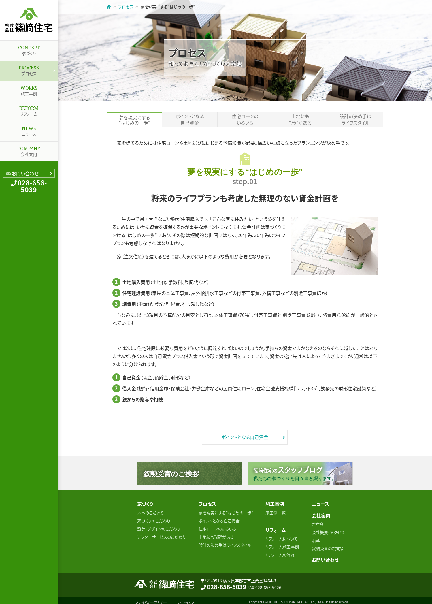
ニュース (29, 129)
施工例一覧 (275, 511)
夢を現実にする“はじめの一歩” (226, 511)
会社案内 (29, 149)
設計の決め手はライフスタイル (355, 119)
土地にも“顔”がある (300, 119)
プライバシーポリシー (151, 598)
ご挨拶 (317, 521)
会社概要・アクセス (328, 530)
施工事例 (29, 89)
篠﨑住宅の (302, 472)
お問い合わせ (25, 173)
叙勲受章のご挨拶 (327, 546)
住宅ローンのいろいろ (245, 119)
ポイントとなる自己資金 (190, 119)
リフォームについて (281, 536)
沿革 (316, 538)
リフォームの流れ (280, 552)
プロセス (29, 68)
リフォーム (29, 109)
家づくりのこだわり (153, 519)
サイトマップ (188, 598)
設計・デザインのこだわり (158, 527)
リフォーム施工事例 (282, 544)
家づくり (29, 48)
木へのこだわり (150, 511)
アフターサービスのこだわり (161, 535)
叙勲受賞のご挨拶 (171, 473)
